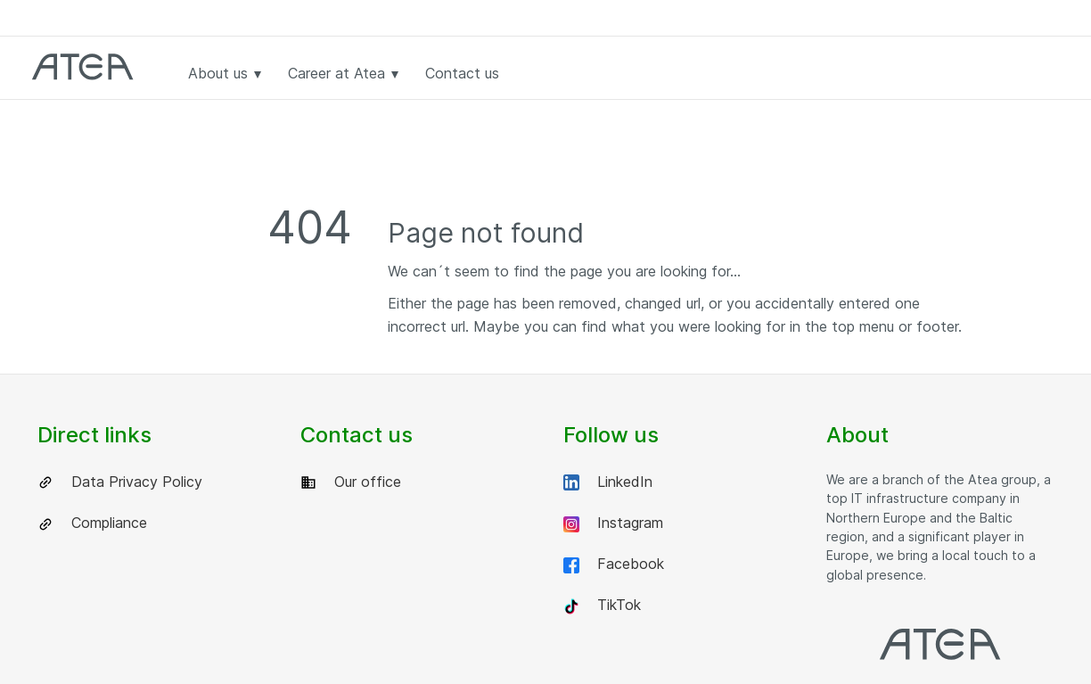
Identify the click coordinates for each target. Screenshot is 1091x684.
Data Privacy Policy (119, 482)
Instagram (613, 523)
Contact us (462, 73)
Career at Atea (343, 73)
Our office (350, 482)
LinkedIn (607, 482)
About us (224, 73)
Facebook (613, 564)
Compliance (92, 523)
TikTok (602, 605)
